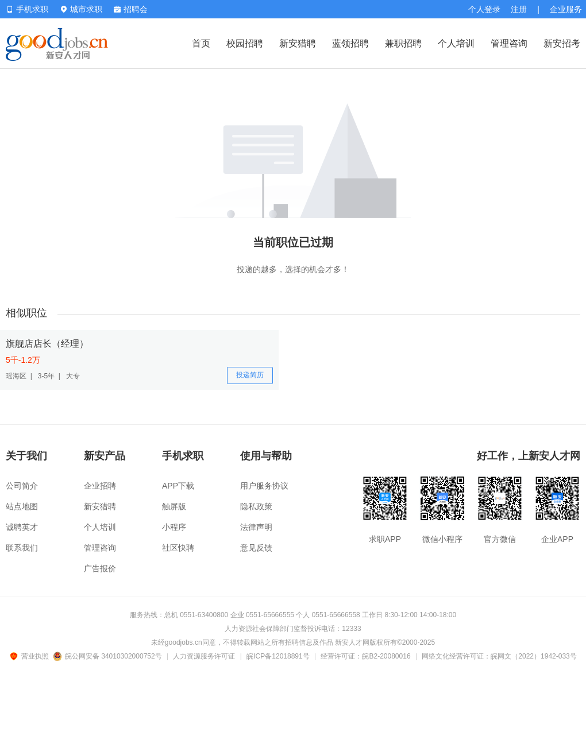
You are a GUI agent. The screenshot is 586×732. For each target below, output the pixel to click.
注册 (519, 9)
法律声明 (256, 527)
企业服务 (566, 9)
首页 (201, 43)
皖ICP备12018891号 (277, 656)
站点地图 (22, 506)
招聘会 (131, 9)
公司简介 (22, 485)
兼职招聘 (403, 43)
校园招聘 (244, 43)
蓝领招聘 (350, 43)
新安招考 (561, 43)
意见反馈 (256, 547)
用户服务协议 (264, 485)
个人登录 (484, 9)
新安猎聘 (297, 43)
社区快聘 (178, 547)
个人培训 (456, 43)
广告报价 (100, 568)
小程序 (174, 527)
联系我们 (22, 547)
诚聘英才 (22, 527)
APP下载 (178, 485)
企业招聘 (100, 485)
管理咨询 (509, 43)
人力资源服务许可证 (204, 656)
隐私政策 (256, 506)
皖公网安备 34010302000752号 (108, 656)
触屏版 (174, 506)
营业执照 (31, 656)
